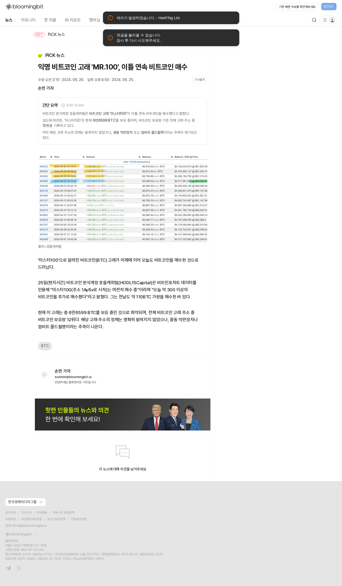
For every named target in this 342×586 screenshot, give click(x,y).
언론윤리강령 (78, 519)
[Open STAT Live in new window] (306, 7)
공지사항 (10, 512)
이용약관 (10, 519)
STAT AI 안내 (72, 105)
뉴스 (9, 19)
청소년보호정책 (56, 519)
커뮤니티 (28, 19)
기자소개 (26, 512)
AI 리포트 (73, 19)
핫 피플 (50, 19)
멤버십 (94, 19)
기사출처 (199, 80)
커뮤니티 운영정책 (63, 512)
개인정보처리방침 (31, 519)
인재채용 (42, 512)
